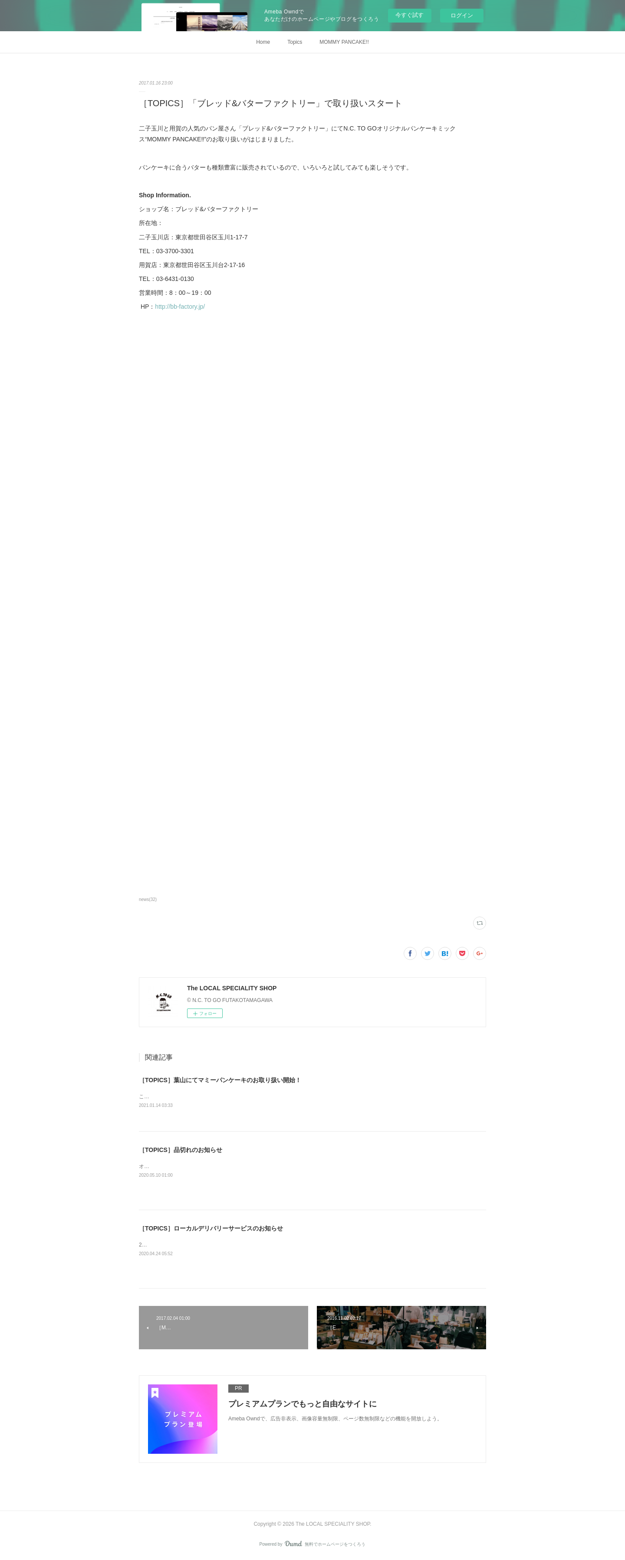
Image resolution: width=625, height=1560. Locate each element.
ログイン (462, 15)
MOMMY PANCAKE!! (344, 42)
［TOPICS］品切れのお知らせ (180, 1150)
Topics (294, 42)
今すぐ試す (409, 15)
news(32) (148, 899)
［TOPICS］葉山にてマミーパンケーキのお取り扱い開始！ (220, 1080)
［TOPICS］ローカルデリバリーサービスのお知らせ (211, 1228)
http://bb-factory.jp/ (180, 306)
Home (263, 42)
